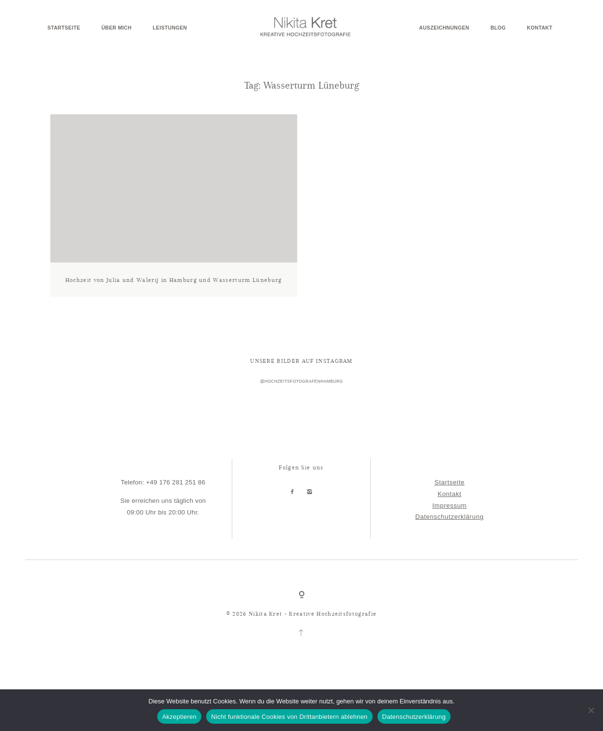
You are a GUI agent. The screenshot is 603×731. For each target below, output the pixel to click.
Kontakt (540, 28)
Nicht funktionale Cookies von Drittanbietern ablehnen (289, 716)
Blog (498, 28)
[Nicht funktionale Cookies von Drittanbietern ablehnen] (591, 710)
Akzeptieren (179, 716)
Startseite (63, 28)
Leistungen (170, 28)
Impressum (449, 521)
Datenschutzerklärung (449, 533)
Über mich (116, 28)
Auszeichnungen (444, 28)
